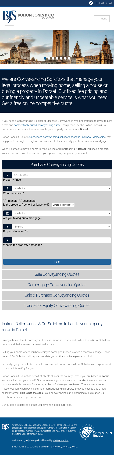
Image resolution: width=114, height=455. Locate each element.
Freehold (10, 200)
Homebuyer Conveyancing (65, 447)
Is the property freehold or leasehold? (39, 205)
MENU (104, 19)
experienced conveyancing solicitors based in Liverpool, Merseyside (67, 137)
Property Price (12, 179)
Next (3, 50)
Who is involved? (13, 193)
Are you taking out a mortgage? (22, 218)
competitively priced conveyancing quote (37, 125)
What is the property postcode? (22, 245)
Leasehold (27, 200)
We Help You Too (61, 440)
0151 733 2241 (100, 3)
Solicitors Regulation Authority (41, 428)
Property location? (15, 231)
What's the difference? (63, 205)
